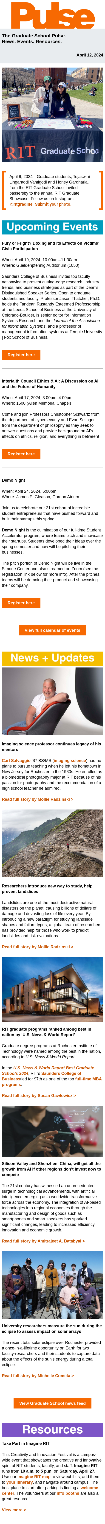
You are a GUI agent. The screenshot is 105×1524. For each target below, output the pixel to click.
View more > (14, 1510)
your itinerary (19, 1482)
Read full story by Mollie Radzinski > (38, 799)
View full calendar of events (52, 630)
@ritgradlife (21, 204)
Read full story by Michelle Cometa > (38, 1375)
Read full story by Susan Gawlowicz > (39, 1095)
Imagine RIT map (34, 1476)
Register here (21, 354)
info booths (68, 1493)
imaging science (70, 760)
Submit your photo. (53, 204)
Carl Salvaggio (16, 760)
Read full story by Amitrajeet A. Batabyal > (43, 1241)
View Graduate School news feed (52, 1403)
